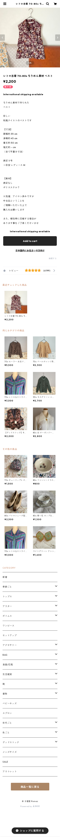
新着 (5, 577)
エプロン (7, 713)
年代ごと (7, 722)
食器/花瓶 (8, 664)
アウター (7, 606)
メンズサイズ (10, 752)
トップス (7, 596)
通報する (53, 258)
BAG (5, 654)
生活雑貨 (7, 674)
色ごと (6, 732)
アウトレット (10, 771)
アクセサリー (10, 645)
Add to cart (30, 241)
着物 (5, 693)
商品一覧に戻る (30, 786)
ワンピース (8, 625)
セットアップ (10, 635)
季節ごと (7, 586)
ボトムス (7, 616)
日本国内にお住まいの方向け (30, 250)
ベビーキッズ (10, 703)
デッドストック (11, 742)
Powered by (30, 806)
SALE (5, 761)
